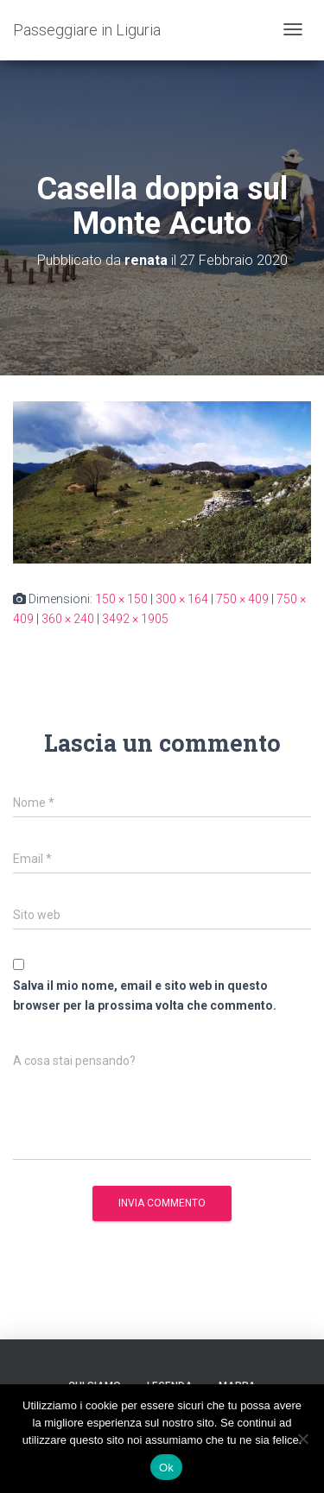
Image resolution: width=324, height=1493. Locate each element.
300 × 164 (182, 599)
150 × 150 (121, 599)
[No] (302, 1438)
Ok (166, 1467)
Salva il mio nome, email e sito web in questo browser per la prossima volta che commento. (144, 995)
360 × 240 (67, 619)
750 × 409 (242, 599)
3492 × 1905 (135, 619)
